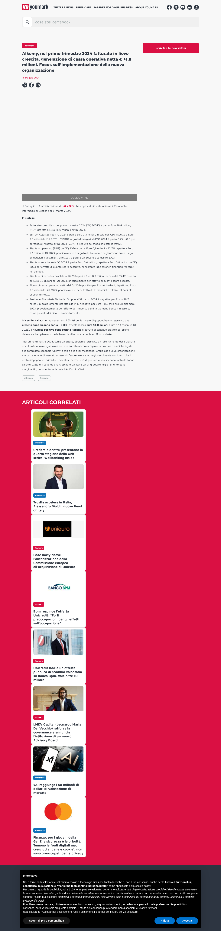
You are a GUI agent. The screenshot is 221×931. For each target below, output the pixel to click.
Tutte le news (63, 7)
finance (44, 378)
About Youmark (146, 7)
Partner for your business (113, 7)
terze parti (81, 889)
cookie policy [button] (142, 885)
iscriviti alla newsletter (170, 48)
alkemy (28, 378)
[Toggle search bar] (27, 22)
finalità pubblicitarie (45, 896)
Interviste (83, 7)
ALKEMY (68, 206)
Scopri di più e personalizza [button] (46, 920)
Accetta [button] (187, 920)
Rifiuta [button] (165, 920)
